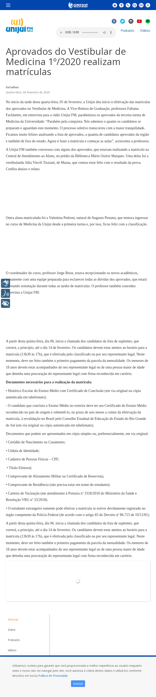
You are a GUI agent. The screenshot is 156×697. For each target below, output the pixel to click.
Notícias (13, 619)
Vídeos (145, 30)
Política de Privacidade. (53, 676)
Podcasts (127, 30)
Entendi (78, 684)
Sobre (11, 630)
